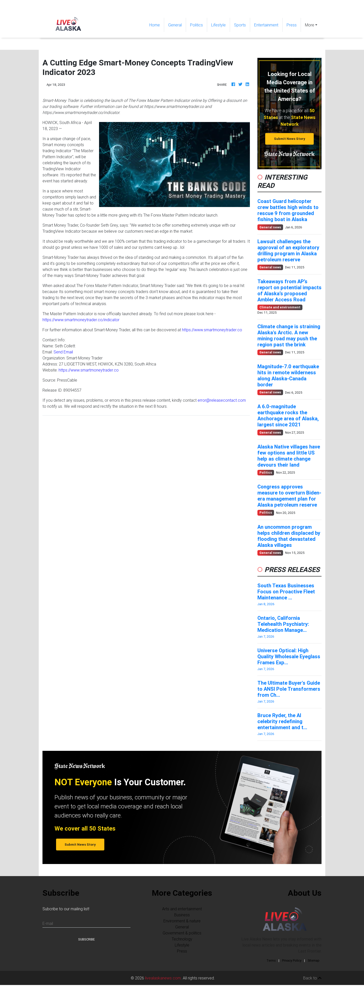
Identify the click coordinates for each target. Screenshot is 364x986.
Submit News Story (289, 139)
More (309, 24)
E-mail (47, 923)
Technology (182, 938)
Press (292, 24)
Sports (240, 24)
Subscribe (86, 939)
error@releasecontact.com (222, 400)
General (175, 24)
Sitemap (314, 960)
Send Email (63, 351)
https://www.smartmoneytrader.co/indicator (80, 319)
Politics (196, 24)
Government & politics (182, 932)
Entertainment (266, 24)
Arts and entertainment (182, 908)
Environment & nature (182, 920)
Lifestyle (218, 24)
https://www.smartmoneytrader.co (212, 329)
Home (156, 24)
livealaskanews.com (163, 977)
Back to (312, 977)
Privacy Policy (291, 960)
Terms (271, 960)
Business (182, 914)
